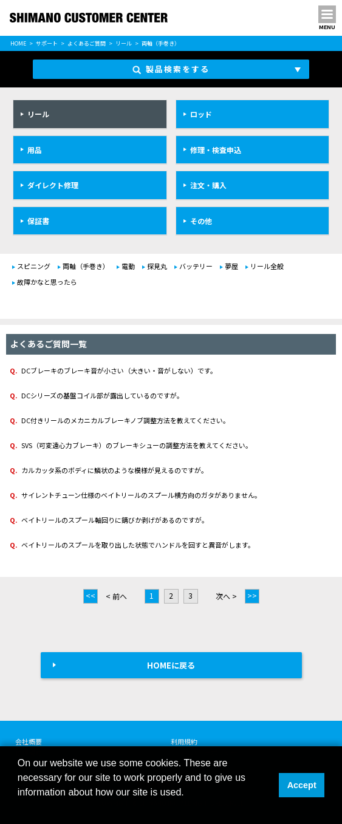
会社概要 (28, 741)
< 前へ (116, 596)
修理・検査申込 (215, 150)
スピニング (33, 266)
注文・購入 (208, 185)
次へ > (226, 596)
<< (90, 595)
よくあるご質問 (86, 43)
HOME (18, 43)
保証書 (38, 221)
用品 (34, 150)
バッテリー (196, 266)
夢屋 (231, 266)
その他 (201, 221)
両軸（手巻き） (86, 266)
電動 (128, 266)
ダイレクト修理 (52, 185)
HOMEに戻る (171, 665)
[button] (19, 808)
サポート (47, 43)
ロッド (201, 114)
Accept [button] (301, 785)
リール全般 (267, 266)
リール (123, 43)
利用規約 (184, 741)
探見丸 (157, 266)
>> (252, 595)
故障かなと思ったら (47, 282)
